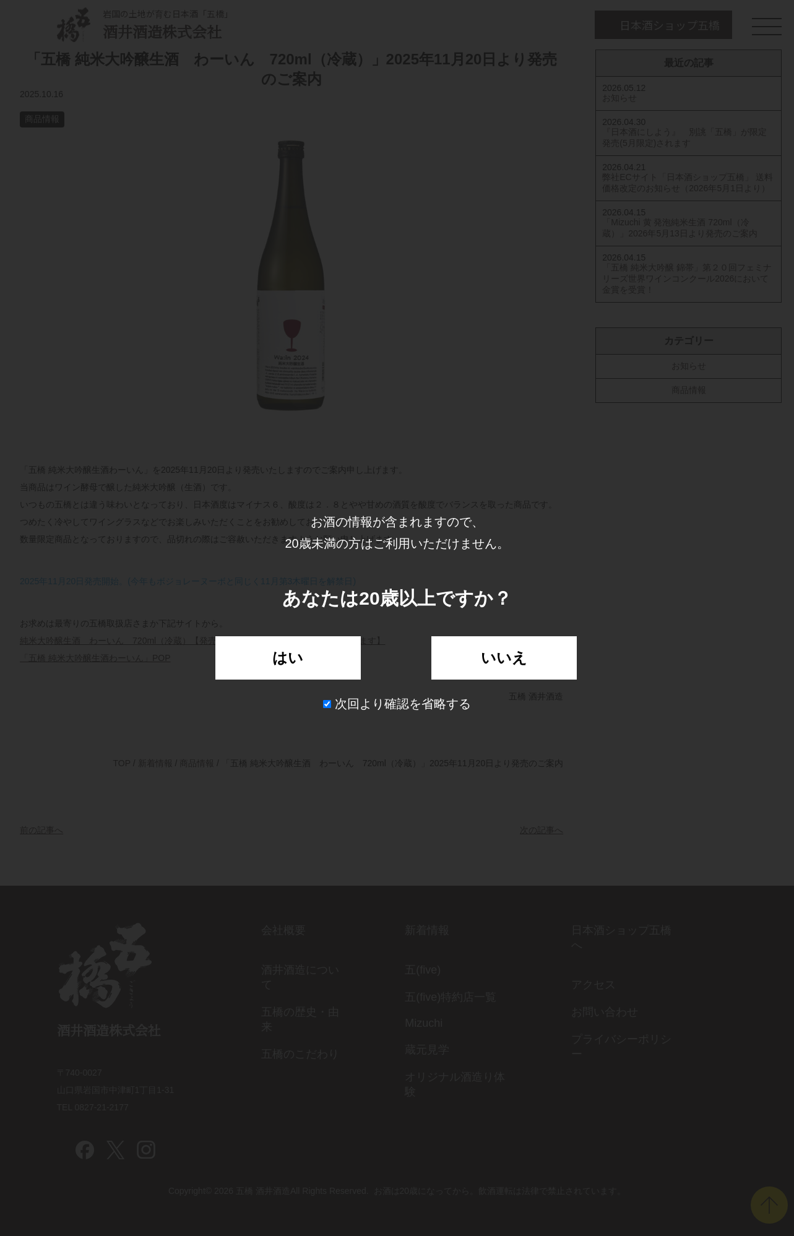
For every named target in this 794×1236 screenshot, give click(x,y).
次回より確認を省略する (397, 704)
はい (287, 657)
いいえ (504, 657)
